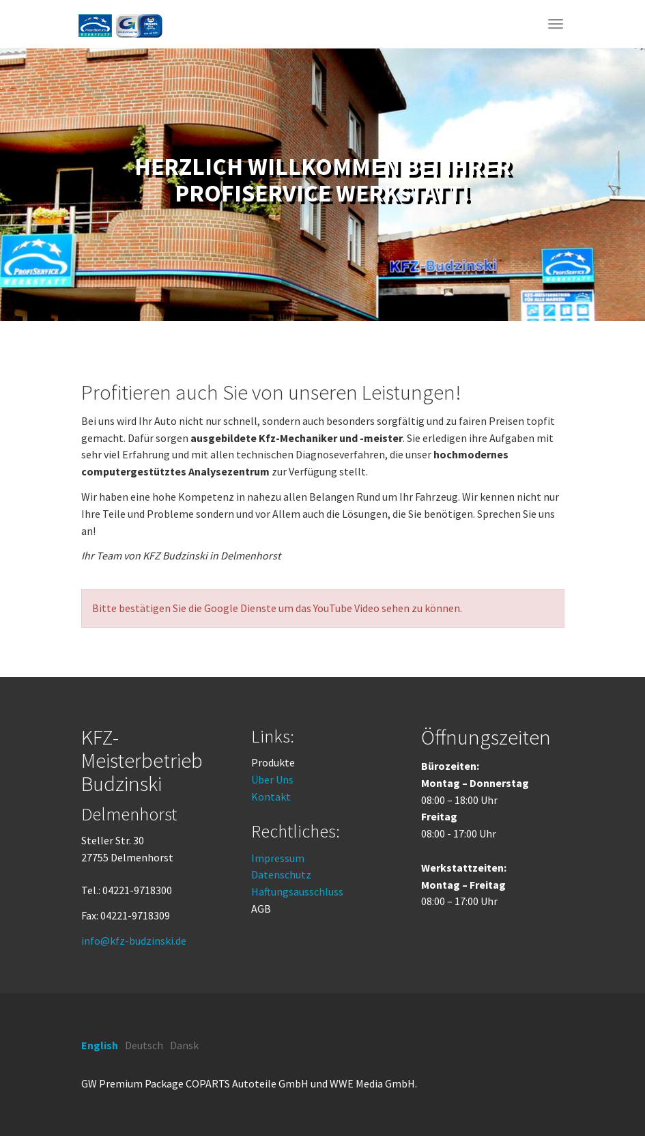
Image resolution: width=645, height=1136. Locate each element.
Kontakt (271, 796)
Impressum (277, 858)
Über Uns (272, 779)
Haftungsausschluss (297, 891)
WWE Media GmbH (372, 1083)
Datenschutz (281, 874)
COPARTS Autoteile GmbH (247, 1083)
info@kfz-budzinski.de (133, 940)
